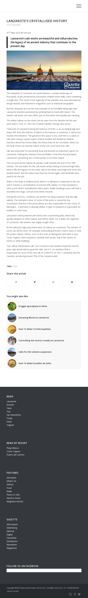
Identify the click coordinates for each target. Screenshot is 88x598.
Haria (9, 421)
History (10, 484)
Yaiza (9, 408)
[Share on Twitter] (35, 282)
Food (9, 25)
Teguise (10, 425)
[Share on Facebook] (16, 282)
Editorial (10, 531)
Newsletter (12, 544)
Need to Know (13, 498)
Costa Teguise (13, 451)
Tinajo (10, 418)
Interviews (11, 477)
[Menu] (77, 6)
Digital (10, 534)
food (14, 266)
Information (12, 524)
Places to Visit (13, 494)
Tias (9, 411)
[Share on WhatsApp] (53, 282)
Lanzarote (11, 401)
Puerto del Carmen (15, 454)
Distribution (12, 541)
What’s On (11, 481)
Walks (9, 491)
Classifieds (12, 537)
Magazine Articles (15, 501)
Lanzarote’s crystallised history (37, 21)
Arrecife (10, 404)
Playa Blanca (13, 448)
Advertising (12, 527)
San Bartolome (14, 414)
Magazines (12, 548)
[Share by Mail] (72, 282)
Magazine (16, 25)
